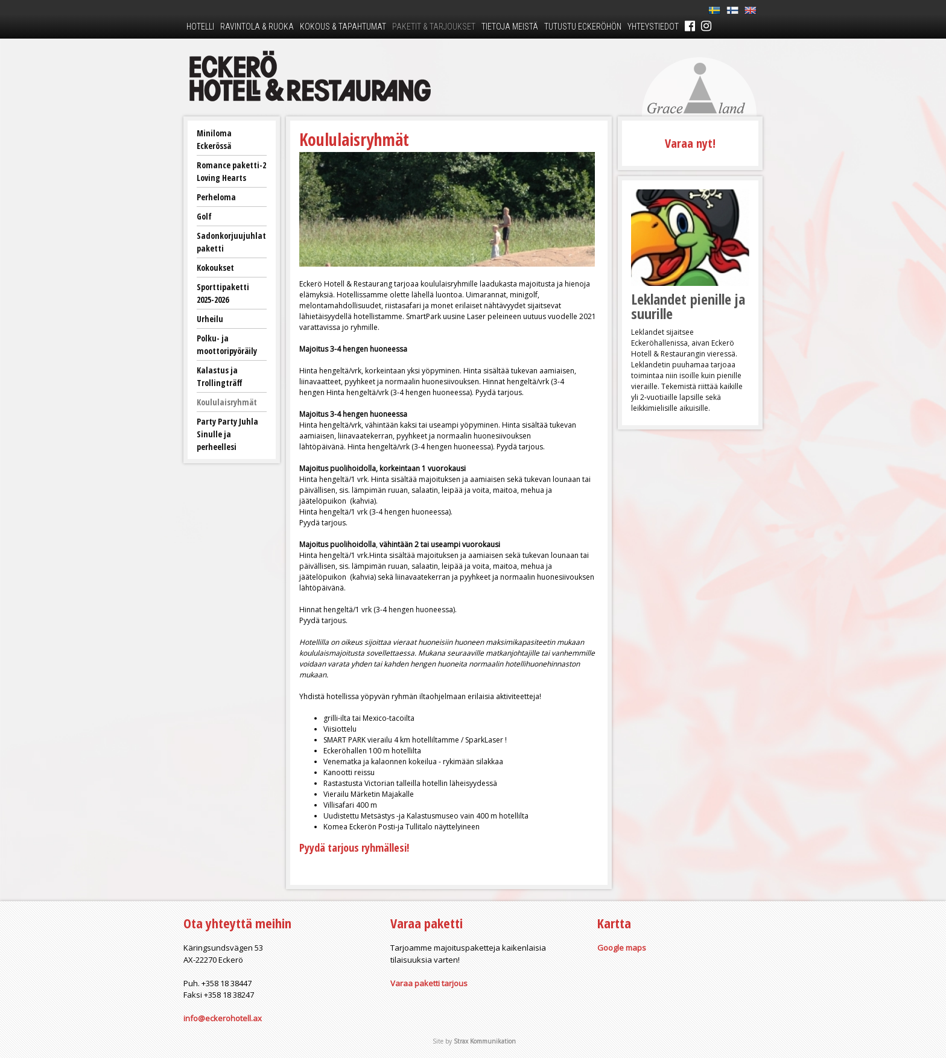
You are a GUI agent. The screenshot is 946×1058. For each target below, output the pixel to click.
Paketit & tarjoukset (433, 26)
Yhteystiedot (653, 26)
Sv (714, 10)
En (750, 10)
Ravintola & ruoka (257, 26)
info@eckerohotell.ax (222, 1018)
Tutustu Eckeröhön (582, 26)
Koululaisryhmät (227, 402)
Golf (204, 216)
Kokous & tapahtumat (343, 26)
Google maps (621, 947)
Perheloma (216, 197)
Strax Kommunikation (485, 1041)
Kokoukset (215, 267)
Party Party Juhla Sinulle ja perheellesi (227, 434)
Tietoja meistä (509, 26)
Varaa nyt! (690, 143)
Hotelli (200, 26)
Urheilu (210, 319)
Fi (732, 10)
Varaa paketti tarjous (429, 983)
